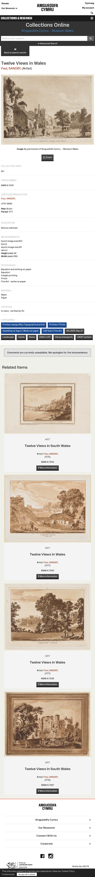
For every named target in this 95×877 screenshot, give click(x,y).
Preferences (8, 874)
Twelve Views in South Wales (48, 446)
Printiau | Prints (57, 324)
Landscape (8, 337)
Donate (5, 3)
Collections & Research (16, 18)
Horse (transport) (64, 337)
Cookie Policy (68, 871)
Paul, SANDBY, (11, 68)
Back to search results (15, 51)
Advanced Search (47, 43)
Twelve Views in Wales (47, 554)
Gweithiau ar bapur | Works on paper (21, 330)
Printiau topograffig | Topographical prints (24, 324)
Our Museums (9, 8)
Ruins (32, 337)
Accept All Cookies (26, 874)
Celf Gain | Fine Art (52, 330)
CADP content (84, 337)
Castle (21, 337)
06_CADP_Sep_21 (74, 330)
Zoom (47, 157)
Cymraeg (89, 3)
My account (88, 8)
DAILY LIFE (45, 337)
